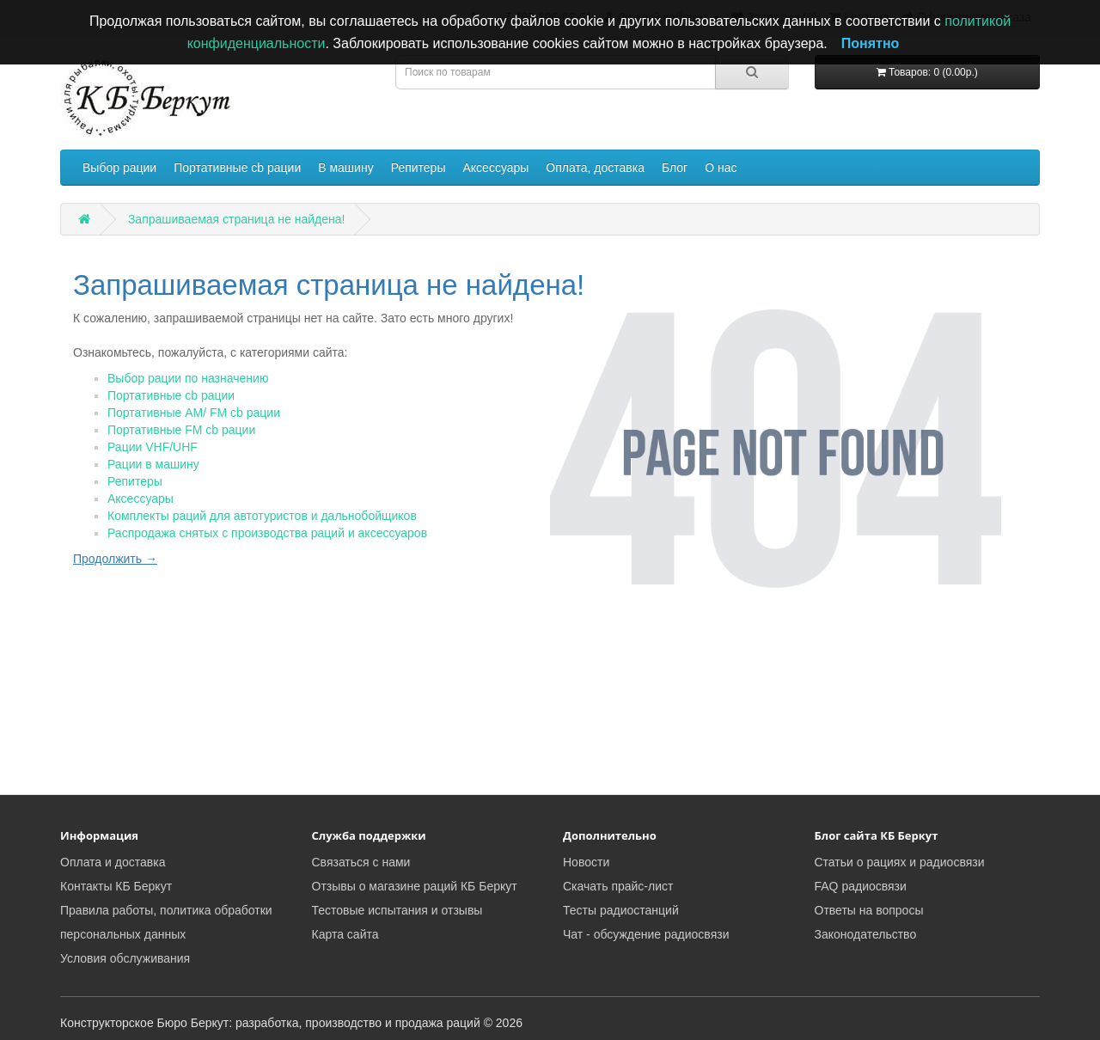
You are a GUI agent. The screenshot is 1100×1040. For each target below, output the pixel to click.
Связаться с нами (361, 862)
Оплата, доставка (595, 167)
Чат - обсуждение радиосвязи (646, 934)
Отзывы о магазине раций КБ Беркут (414, 886)
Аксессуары (495, 167)
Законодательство (866, 934)
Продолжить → (115, 559)
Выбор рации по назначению (187, 378)
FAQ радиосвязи (861, 886)
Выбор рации (119, 167)
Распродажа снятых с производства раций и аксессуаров (267, 533)
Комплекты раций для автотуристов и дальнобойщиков (262, 516)
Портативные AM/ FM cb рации (193, 412)
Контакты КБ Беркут (116, 886)
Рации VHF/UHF (152, 447)
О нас (720, 167)
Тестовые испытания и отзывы (397, 910)
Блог (675, 167)
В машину (345, 167)
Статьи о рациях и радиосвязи (900, 862)
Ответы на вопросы (869, 910)
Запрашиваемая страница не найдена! (236, 219)
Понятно (870, 43)
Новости (586, 862)
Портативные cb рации (237, 167)
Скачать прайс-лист (618, 886)
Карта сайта (345, 934)
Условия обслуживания (125, 958)
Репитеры (418, 167)
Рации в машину (153, 464)
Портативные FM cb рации (181, 430)
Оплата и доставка (112, 862)
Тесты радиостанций (621, 910)
